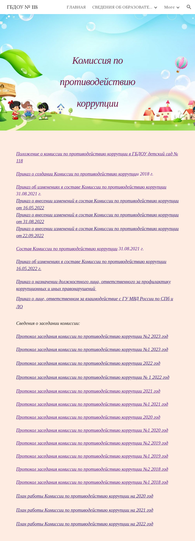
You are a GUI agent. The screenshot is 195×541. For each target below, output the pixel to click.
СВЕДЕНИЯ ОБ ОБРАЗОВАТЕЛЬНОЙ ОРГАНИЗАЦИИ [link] (122, 7)
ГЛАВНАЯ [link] (76, 7)
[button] (189, 7)
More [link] (169, 7)
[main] (97, 72)
